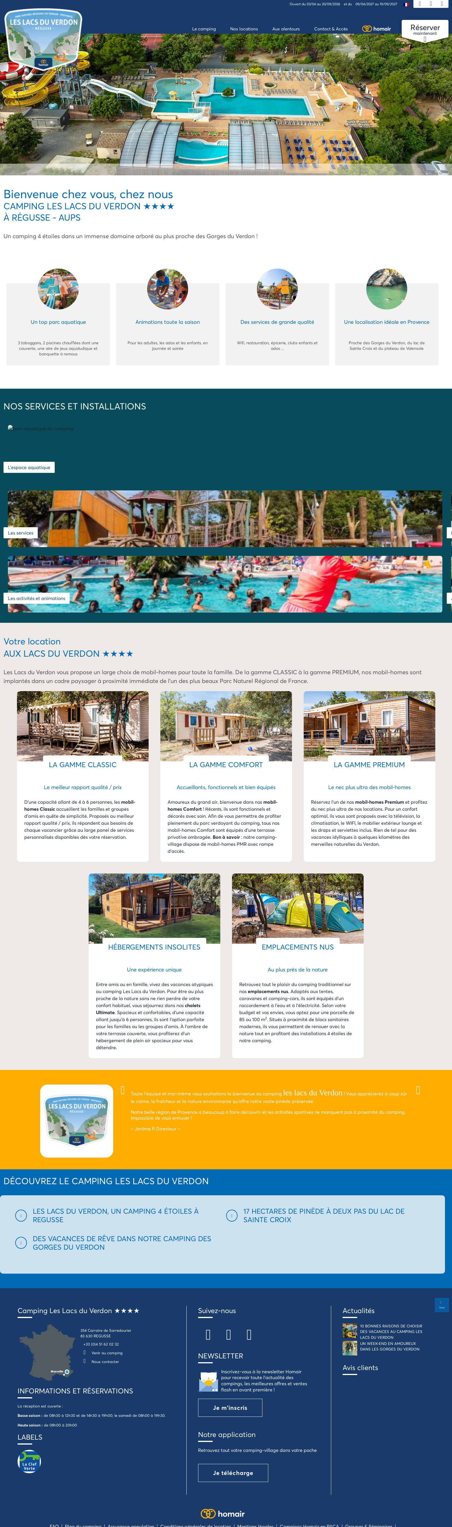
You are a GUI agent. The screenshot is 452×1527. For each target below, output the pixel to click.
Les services (243, 475)
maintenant (425, 29)
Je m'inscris (230, 1357)
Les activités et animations (36, 548)
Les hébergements (361, 475)
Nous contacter (99, 1311)
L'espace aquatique (29, 475)
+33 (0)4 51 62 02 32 (101, 1293)
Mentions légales (255, 1476)
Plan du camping (83, 1476)
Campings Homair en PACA (309, 1476)
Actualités (358, 1260)
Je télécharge (233, 1422)
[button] (117, 1165)
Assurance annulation (131, 1476)
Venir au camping (101, 1302)
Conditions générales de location (195, 1476)
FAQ (54, 1476)
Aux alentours (245, 548)
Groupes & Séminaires (368, 1476)
